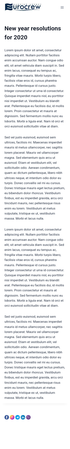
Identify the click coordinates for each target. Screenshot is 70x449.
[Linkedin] (23, 417)
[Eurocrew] (23, 7)
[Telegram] (17, 417)
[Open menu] (62, 7)
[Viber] (28, 417)
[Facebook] (6, 417)
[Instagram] (12, 417)
